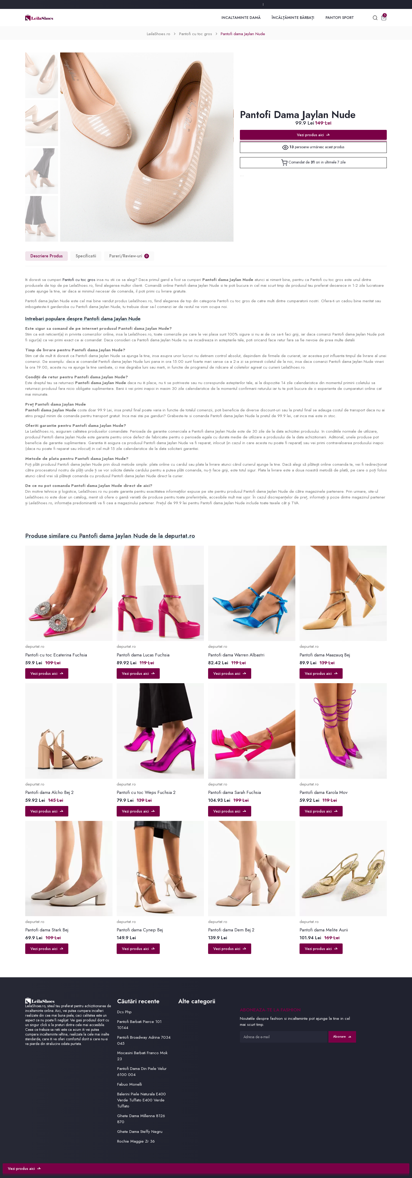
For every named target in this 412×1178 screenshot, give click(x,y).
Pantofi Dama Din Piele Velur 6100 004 (142, 1071)
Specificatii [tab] (86, 256)
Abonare (342, 1036)
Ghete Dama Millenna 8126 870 (141, 1119)
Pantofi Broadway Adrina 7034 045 (144, 1040)
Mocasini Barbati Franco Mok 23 (142, 1056)
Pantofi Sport (340, 17)
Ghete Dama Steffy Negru (139, 1131)
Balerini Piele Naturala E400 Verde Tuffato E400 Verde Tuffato (141, 1100)
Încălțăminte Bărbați (293, 17)
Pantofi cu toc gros (195, 34)
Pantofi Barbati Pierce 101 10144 (139, 1024)
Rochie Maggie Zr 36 (136, 1141)
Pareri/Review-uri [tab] (129, 256)
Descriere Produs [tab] (46, 256)
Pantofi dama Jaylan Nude (243, 34)
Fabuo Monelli (129, 1084)
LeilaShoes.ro (158, 34)
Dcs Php (124, 1012)
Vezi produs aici (313, 134)
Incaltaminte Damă (241, 17)
